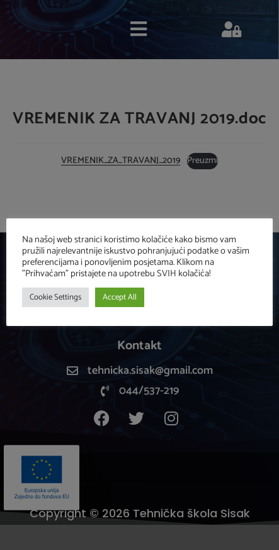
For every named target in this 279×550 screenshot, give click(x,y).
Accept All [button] (120, 297)
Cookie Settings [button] (55, 297)
